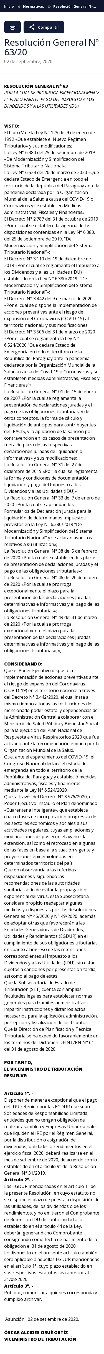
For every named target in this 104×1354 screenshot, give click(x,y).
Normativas (34, 6)
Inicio (9, 6)
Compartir (44, 27)
